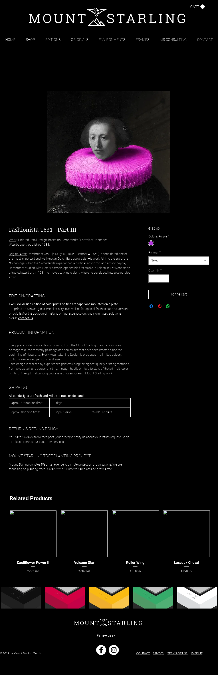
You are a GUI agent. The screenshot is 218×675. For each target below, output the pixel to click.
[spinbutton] (159, 278)
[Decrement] (152, 278)
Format (154, 252)
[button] (197, 6)
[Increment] (165, 278)
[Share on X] (176, 306)
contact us (25, 318)
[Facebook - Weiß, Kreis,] (101, 650)
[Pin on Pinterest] (159, 306)
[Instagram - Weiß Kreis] (114, 650)
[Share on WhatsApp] (168, 306)
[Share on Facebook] (151, 306)
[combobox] (178, 260)
